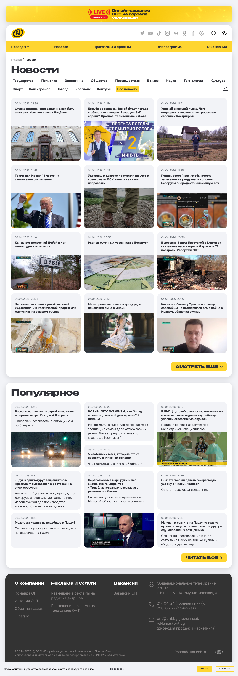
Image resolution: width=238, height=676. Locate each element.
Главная (16, 60)
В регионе (82, 89)
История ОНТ (26, 601)
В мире (153, 81)
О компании (217, 47)
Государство (23, 81)
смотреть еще (197, 367)
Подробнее (117, 668)
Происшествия (127, 81)
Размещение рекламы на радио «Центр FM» (73, 595)
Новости (61, 47)
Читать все (202, 558)
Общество (99, 81)
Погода (62, 89)
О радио (22, 616)
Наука (171, 81)
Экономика (74, 81)
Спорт (18, 89)
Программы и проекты (112, 47)
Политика (49, 81)
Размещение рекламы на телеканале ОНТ (73, 608)
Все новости (127, 89)
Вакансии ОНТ (126, 593)
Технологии (193, 81)
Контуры (104, 89)
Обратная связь (29, 608)
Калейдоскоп (40, 89)
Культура (217, 81)
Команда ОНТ (27, 593)
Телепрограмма (169, 47)
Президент (20, 47)
